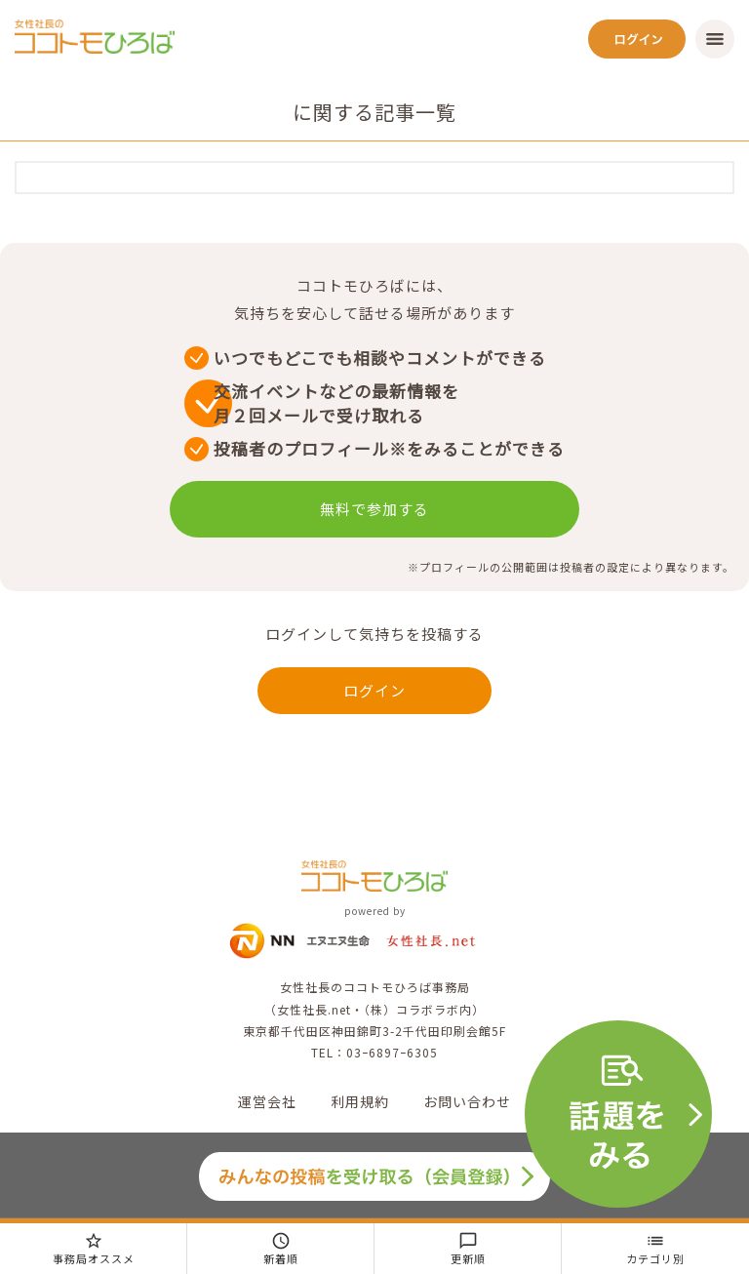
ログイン (374, 690)
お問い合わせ (467, 1101)
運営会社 (267, 1101)
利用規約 (360, 1101)
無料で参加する (374, 508)
